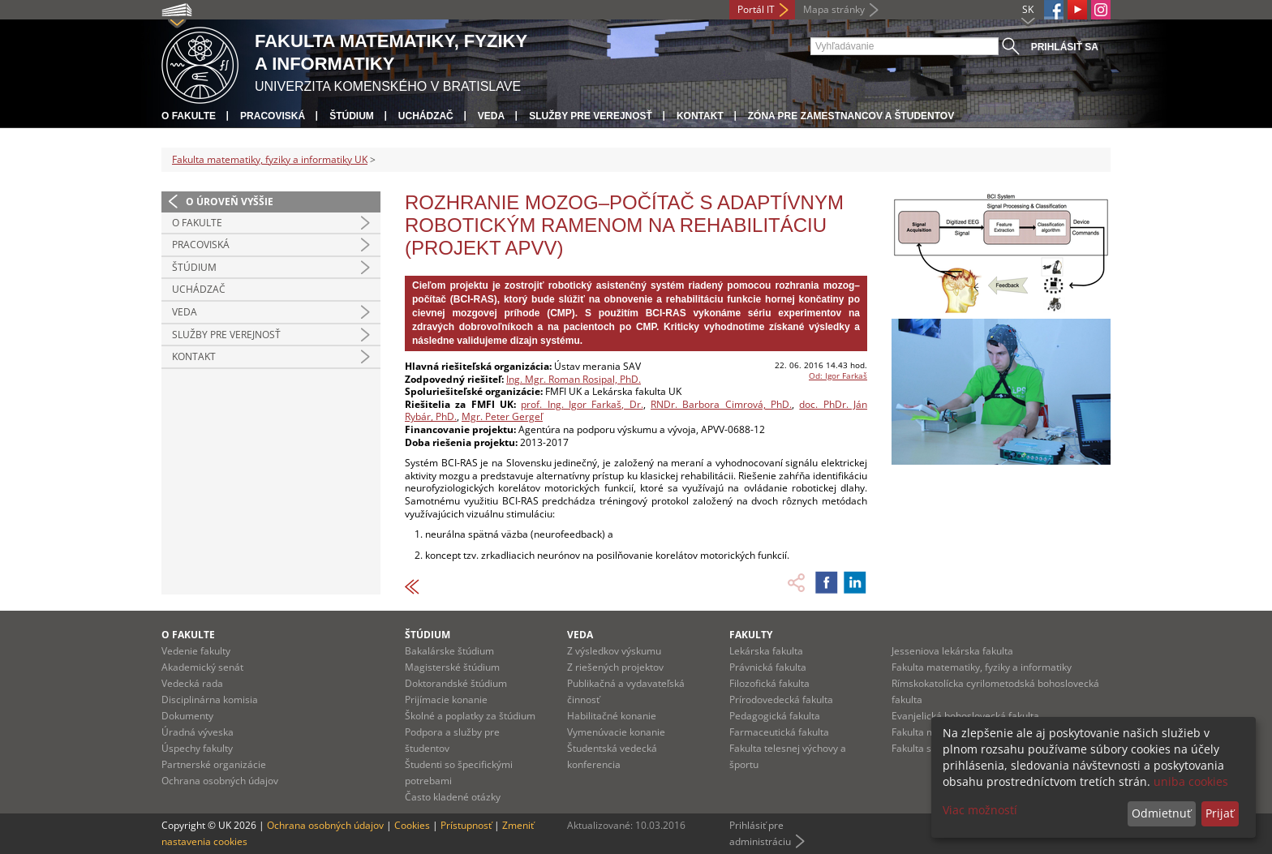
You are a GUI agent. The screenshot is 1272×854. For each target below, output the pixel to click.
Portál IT (756, 9)
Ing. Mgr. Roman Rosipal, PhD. (573, 379)
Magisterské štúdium (452, 667)
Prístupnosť (466, 825)
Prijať (1219, 813)
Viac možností (980, 810)
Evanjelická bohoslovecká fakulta (965, 716)
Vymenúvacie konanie (616, 732)
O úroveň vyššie (229, 201)
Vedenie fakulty (195, 651)
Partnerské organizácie (213, 764)
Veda (491, 116)
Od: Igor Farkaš (838, 375)
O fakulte (188, 116)
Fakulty (750, 635)
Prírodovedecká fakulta (781, 699)
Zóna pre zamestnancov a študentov (851, 116)
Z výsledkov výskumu (614, 651)
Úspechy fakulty (197, 748)
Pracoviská (272, 116)
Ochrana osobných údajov (219, 780)
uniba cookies (1191, 781)
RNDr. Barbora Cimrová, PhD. (721, 404)
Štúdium (351, 116)
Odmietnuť (1161, 813)
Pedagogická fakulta (774, 716)
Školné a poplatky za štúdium (470, 716)
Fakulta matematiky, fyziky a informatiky (982, 667)
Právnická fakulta (767, 667)
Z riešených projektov (615, 667)
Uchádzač (425, 116)
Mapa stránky (834, 9)
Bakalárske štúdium (449, 651)
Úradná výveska (197, 732)
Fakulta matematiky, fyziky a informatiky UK (269, 159)
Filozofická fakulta (769, 683)
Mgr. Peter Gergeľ (502, 416)
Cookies (412, 825)
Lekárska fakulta (766, 651)
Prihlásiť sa (1064, 47)
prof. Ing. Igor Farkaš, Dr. (581, 404)
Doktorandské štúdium (456, 683)
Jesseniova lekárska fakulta (952, 651)
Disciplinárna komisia (209, 699)
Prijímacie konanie (446, 699)
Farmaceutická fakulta (779, 732)
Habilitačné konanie (611, 716)
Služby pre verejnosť (590, 116)
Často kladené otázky (453, 797)
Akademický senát (202, 667)
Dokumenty (187, 716)
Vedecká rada (192, 683)
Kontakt (700, 116)
